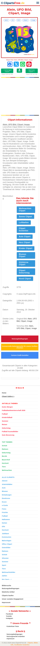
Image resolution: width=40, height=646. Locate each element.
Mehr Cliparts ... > (7, 579)
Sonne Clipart (25, 217)
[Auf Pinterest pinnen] (29, 64)
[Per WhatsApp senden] (22, 64)
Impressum (6, 602)
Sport (4, 565)
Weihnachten (7, 470)
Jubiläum (5, 533)
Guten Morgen (7, 407)
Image (33, 20)
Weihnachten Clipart (25, 209)
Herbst (4, 523)
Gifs (3, 526)
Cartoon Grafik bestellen (20, 355)
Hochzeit (5, 463)
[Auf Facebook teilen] (9, 64)
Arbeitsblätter (7, 484)
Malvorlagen (6, 540)
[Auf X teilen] (16, 64)
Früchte (5, 512)
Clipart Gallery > (8, 396)
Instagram (9, 618)
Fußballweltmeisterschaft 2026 (13, 410)
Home (4, 393)
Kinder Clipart (25, 248)
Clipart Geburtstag (24, 271)
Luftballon (24, 222)
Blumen (5, 491)
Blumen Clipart (22, 255)
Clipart (25, 20)
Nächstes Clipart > (32, 70)
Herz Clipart (24, 242)
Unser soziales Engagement (12, 599)
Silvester (5, 558)
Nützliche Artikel (8, 592)
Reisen (4, 424)
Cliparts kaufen (8, 595)
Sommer (5, 421)
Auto (4, 488)
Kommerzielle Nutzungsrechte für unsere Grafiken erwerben (20, 347)
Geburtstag (6, 428)
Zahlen (4, 576)
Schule (4, 445)
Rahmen (5, 449)
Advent (4, 481)
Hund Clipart (25, 279)
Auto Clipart (24, 236)
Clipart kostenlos (23, 229)
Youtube (9, 616)
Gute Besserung (8, 435)
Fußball (5, 414)
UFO (13, 20)
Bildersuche (6, 585)
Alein (6, 20)
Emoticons (6, 498)
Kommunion (6, 537)
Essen (4, 502)
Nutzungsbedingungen (20, 339)
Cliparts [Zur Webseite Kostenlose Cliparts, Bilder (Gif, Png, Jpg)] (14, 3)
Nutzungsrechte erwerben (16, 636)
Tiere (4, 467)
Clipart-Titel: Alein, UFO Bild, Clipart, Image (19, 59)
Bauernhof (6, 460)
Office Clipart (7, 544)
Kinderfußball (7, 417)
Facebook (9, 614)
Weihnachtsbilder (8, 572)
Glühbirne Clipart (23, 263)
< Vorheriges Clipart (7, 70)
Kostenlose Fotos (13, 626)
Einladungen (7, 495)
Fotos (4, 509)
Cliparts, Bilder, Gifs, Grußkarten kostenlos (24, 644)
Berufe (4, 456)
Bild (18, 20)
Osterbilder (6, 547)
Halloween (6, 519)
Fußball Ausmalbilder (10, 431)
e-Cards (5, 505)
